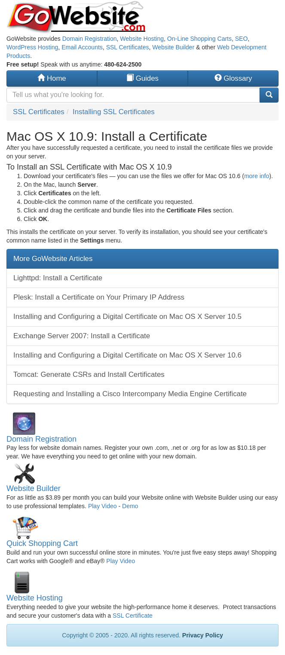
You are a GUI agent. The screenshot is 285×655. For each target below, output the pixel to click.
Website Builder (173, 47)
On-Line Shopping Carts (199, 38)
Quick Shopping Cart (42, 543)
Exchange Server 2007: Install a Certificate (81, 336)
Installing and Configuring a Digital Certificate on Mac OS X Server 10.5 (127, 316)
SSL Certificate (133, 615)
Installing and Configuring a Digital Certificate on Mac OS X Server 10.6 (127, 355)
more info (256, 176)
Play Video (102, 506)
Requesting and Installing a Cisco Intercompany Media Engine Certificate (130, 394)
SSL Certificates (127, 47)
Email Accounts (82, 47)
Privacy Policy (202, 635)
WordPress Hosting (32, 47)
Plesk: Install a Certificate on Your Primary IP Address (98, 297)
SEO (241, 38)
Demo (130, 506)
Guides (142, 78)
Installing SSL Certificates (114, 112)
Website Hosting (142, 38)
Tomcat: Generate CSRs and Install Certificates (89, 374)
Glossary (233, 78)
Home (51, 78)
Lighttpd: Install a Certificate (57, 278)
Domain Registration (89, 38)
